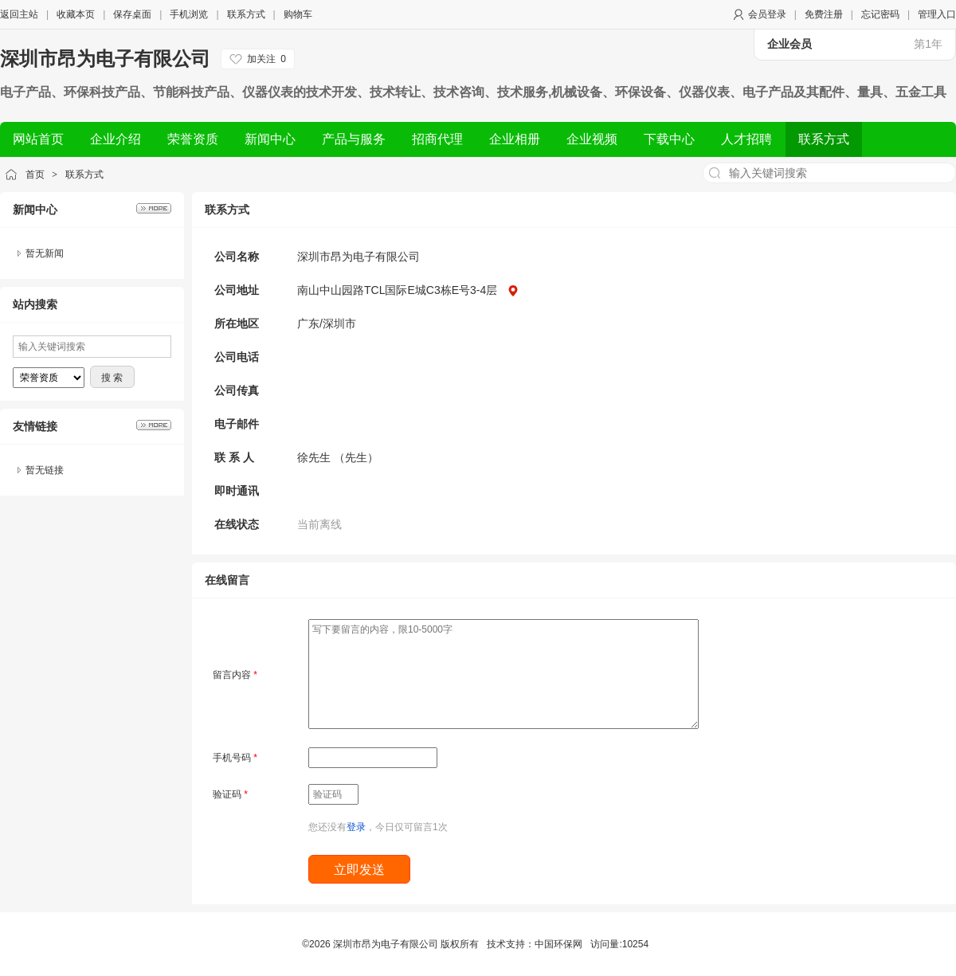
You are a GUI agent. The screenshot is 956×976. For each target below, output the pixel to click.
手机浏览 (189, 14)
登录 (356, 827)
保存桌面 (132, 14)
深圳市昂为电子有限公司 (105, 58)
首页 (35, 174)
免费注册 (824, 14)
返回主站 (19, 14)
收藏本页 (76, 14)
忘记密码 (880, 14)
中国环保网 (558, 944)
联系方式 (246, 14)
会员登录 (767, 14)
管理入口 (937, 14)
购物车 (298, 14)
